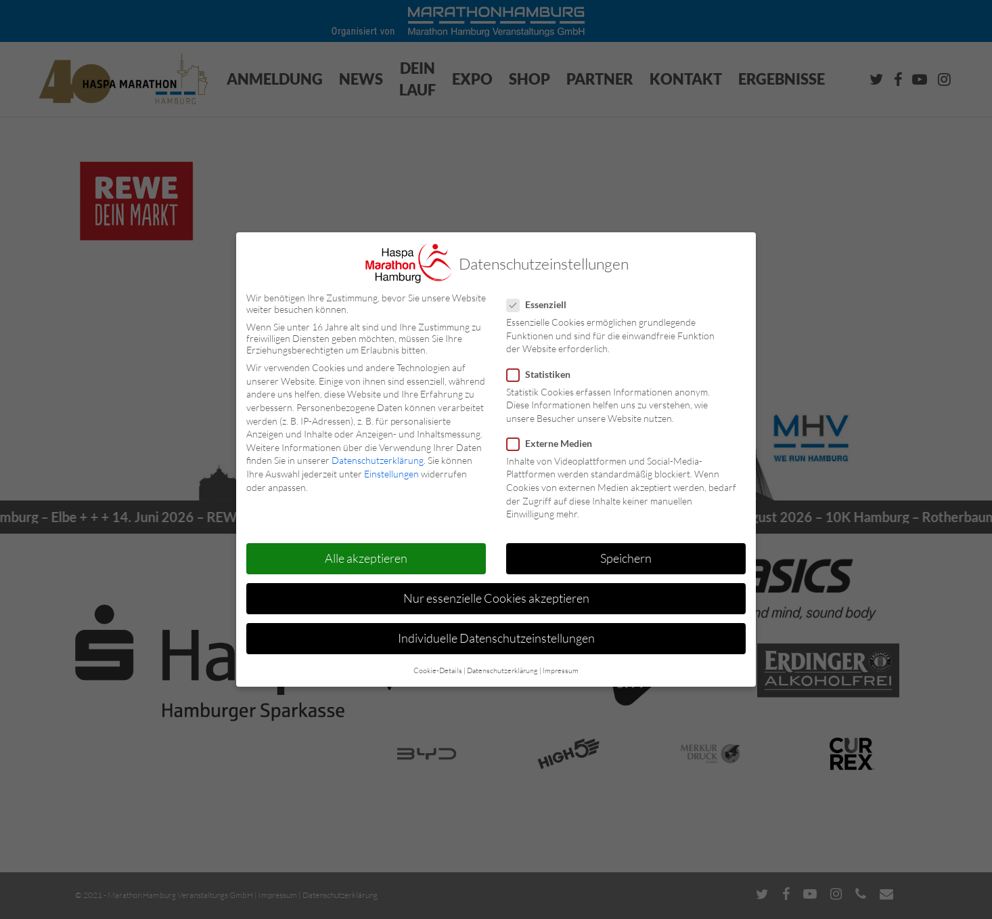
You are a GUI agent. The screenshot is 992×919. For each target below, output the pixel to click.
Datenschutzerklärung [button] (502, 670)
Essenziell (542, 304)
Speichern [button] (626, 558)
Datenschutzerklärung (378, 460)
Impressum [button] (561, 670)
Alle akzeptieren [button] (366, 558)
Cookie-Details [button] (437, 670)
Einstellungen (391, 473)
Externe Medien (555, 443)
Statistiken (544, 374)
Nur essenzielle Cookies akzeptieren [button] (496, 598)
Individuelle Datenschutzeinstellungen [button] (496, 638)
